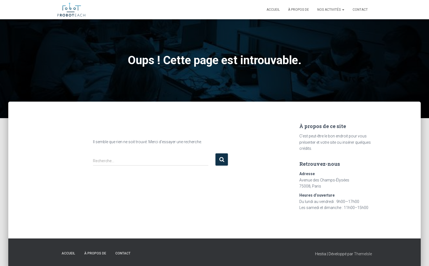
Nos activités (330, 10)
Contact (360, 10)
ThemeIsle (363, 254)
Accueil (273, 10)
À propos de (298, 10)
